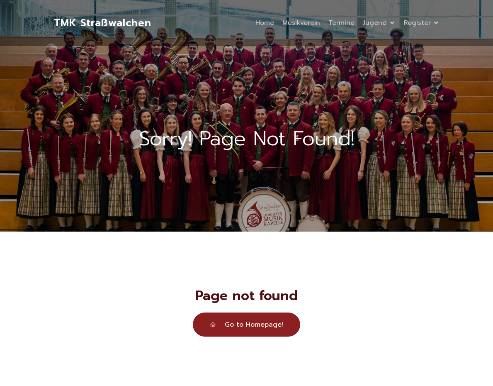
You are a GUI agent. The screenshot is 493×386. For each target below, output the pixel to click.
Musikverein (301, 23)
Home (264, 23)
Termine (341, 23)
